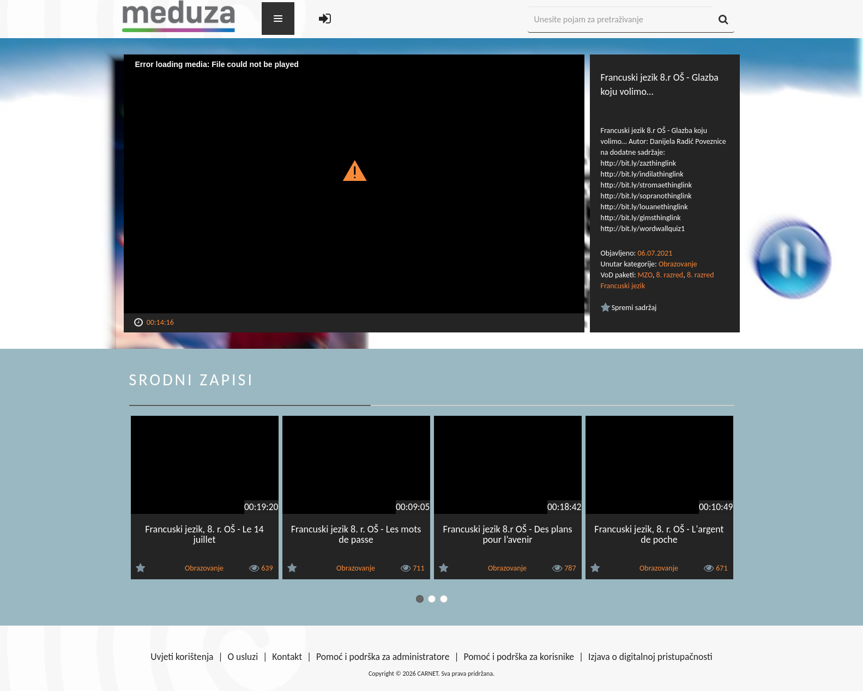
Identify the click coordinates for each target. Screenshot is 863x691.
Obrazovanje (678, 264)
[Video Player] (354, 183)
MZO (645, 275)
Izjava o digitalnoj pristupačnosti (650, 657)
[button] (354, 170)
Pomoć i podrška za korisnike (518, 657)
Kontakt (287, 657)
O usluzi (243, 657)
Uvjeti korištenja (181, 657)
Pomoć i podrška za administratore (382, 657)
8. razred (670, 275)
